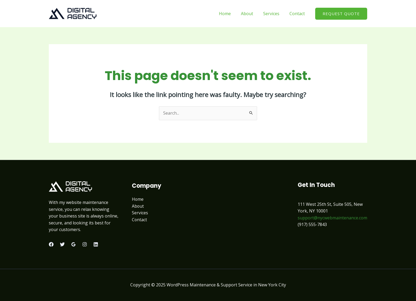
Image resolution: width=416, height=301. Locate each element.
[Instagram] (84, 244)
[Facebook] (51, 244)
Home (230, 13)
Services (274, 13)
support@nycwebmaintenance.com (332, 218)
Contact (298, 13)
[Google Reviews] (73, 244)
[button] (341, 14)
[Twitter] (62, 244)
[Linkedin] (95, 244)
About (251, 13)
